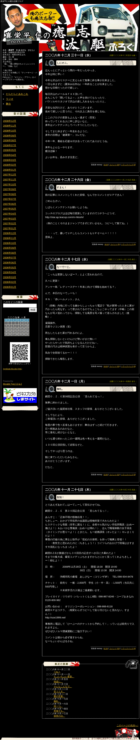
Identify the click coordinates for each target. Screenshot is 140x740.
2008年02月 (9, 164)
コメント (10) (114, 649)
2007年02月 (9, 223)
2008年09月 (9, 135)
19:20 (106, 366)
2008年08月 (9, 140)
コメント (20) (114, 165)
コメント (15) (114, 366)
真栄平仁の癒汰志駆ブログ (11, 1)
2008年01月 (9, 169)
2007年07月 (9, 199)
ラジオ (9, 99)
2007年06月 (9, 204)
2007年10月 (9, 184)
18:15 (107, 244)
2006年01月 (9, 287)
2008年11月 (9, 125)
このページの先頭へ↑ (127, 725)
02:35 (106, 649)
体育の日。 (59, 716)
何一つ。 (58, 706)
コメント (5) (115, 244)
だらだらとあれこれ (17, 94)
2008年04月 (9, 155)
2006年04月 (9, 272)
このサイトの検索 (13, 302)
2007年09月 (9, 189)
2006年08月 (9, 252)
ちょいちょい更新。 (64, 676)
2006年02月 (9, 282)
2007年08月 (9, 194)
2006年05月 (9, 267)
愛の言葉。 (59, 696)
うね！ (57, 672)
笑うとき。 (59, 691)
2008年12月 (9, 121)
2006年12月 (9, 233)
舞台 (8, 103)
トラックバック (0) (128, 165)
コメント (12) (114, 475)
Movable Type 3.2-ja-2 (12, 384)
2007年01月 (9, 228)
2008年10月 (9, 130)
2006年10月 (9, 243)
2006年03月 (9, 277)
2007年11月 (9, 179)
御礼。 (57, 701)
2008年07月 (9, 145)
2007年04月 (9, 213)
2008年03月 (9, 160)
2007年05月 (9, 208)
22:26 (106, 165)
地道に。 (58, 681)
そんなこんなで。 (63, 686)
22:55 (106, 475)
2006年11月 (9, 238)
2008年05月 (9, 150)
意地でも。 (59, 711)
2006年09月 (9, 247)
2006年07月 (9, 257)
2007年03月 (9, 218)
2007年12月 (9, 174)
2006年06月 (9, 262)
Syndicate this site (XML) (12, 369)
